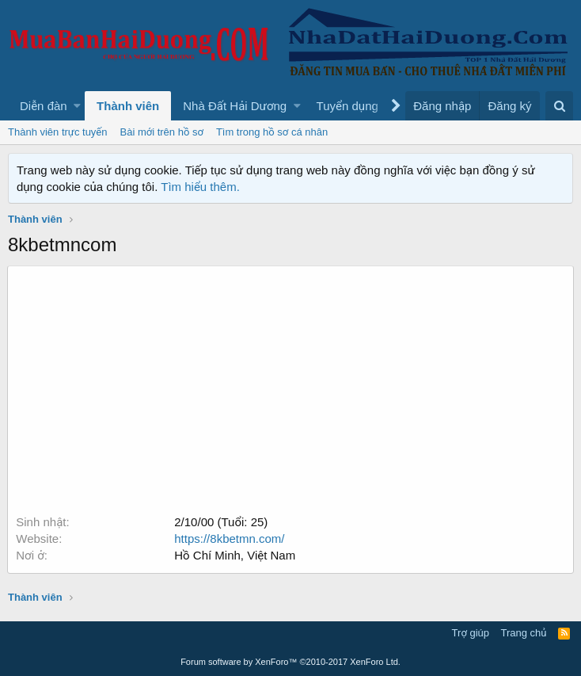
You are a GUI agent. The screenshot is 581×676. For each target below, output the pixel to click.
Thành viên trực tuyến (58, 132)
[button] (77, 105)
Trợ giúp (470, 633)
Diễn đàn (43, 106)
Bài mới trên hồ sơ (161, 132)
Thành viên (128, 106)
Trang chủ (524, 633)
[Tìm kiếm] (559, 105)
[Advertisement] (290, 395)
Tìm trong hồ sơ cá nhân (272, 132)
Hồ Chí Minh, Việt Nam (235, 555)
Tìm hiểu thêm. (200, 186)
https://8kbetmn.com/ (230, 538)
